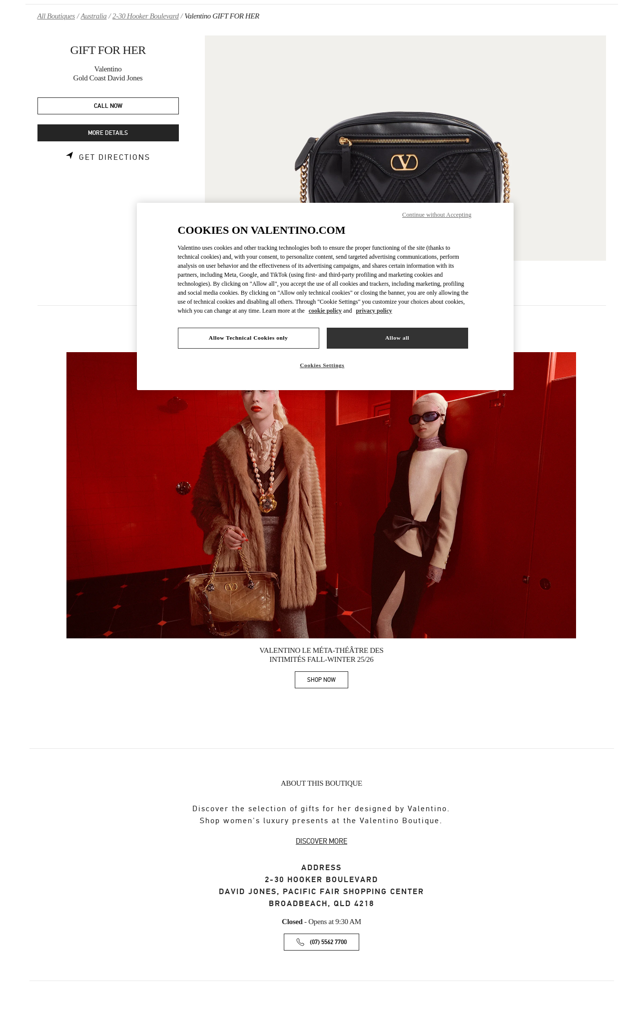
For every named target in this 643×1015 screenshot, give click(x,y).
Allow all (397, 338)
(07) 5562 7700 (328, 942)
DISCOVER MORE (321, 841)
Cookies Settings (322, 365)
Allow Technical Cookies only (248, 338)
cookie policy (325, 310)
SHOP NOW (327, 681)
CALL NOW (108, 106)
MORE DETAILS (108, 133)
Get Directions (114, 157)
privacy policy (374, 310)
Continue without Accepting (436, 214)
